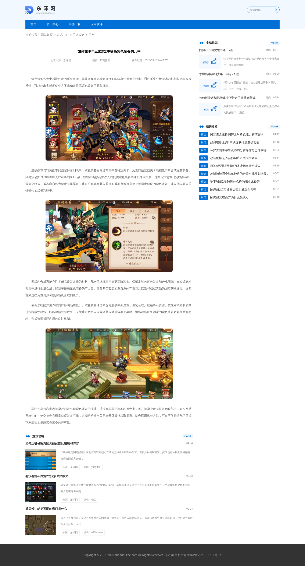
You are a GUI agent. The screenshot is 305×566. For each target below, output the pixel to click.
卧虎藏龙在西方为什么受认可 (229, 197)
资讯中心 (52, 24)
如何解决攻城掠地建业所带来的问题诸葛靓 (227, 97)
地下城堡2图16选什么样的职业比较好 (235, 181)
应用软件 (97, 24)
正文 (91, 34)
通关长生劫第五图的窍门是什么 (46, 508)
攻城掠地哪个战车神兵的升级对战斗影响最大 (239, 173)
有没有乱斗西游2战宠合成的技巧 (47, 476)
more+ (187, 436)
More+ (274, 42)
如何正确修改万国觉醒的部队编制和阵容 (52, 443)
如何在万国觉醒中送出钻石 (217, 50)
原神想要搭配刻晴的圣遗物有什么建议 (235, 166)
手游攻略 (79, 34)
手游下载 (74, 24)
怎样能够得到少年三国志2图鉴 (219, 74)
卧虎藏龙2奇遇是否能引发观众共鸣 (233, 189)
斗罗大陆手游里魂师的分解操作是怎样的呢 (238, 150)
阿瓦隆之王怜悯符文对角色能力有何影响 (236, 134)
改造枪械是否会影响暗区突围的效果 (234, 158)
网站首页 (47, 34)
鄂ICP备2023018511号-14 (204, 555)
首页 (33, 24)
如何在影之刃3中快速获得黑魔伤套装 (234, 142)
